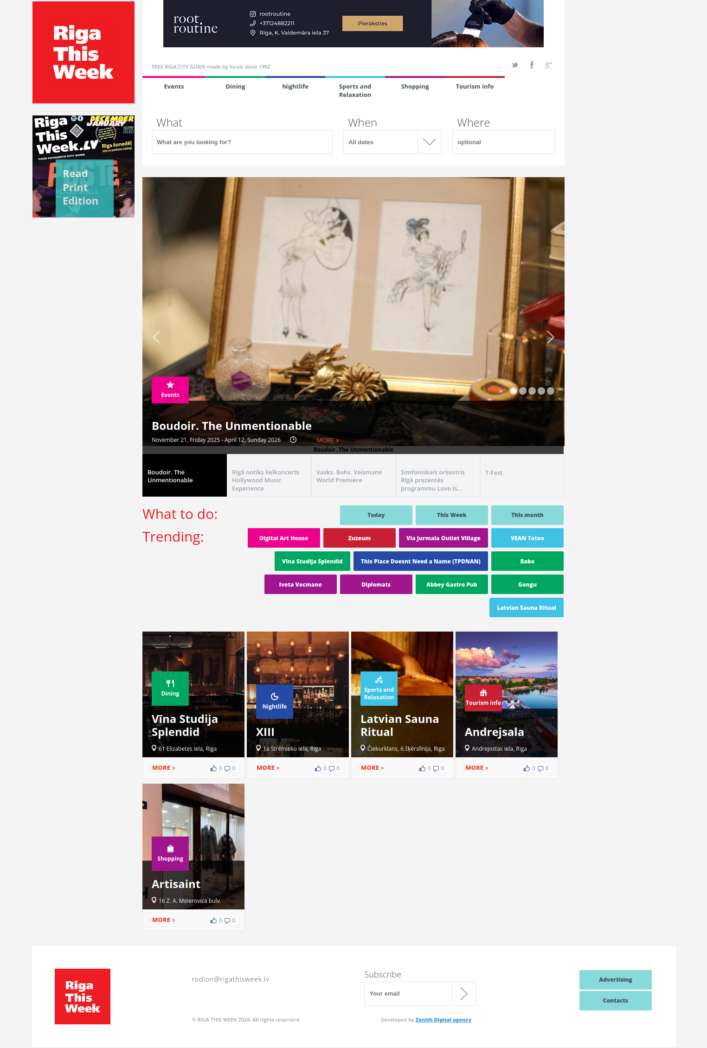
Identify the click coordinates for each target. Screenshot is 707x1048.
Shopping (415, 86)
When (362, 122)
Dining (235, 86)
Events (174, 86)
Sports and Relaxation (355, 90)
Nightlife (295, 86)
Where (473, 122)
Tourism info (475, 86)
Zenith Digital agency (443, 1019)
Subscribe (382, 974)
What (169, 122)
